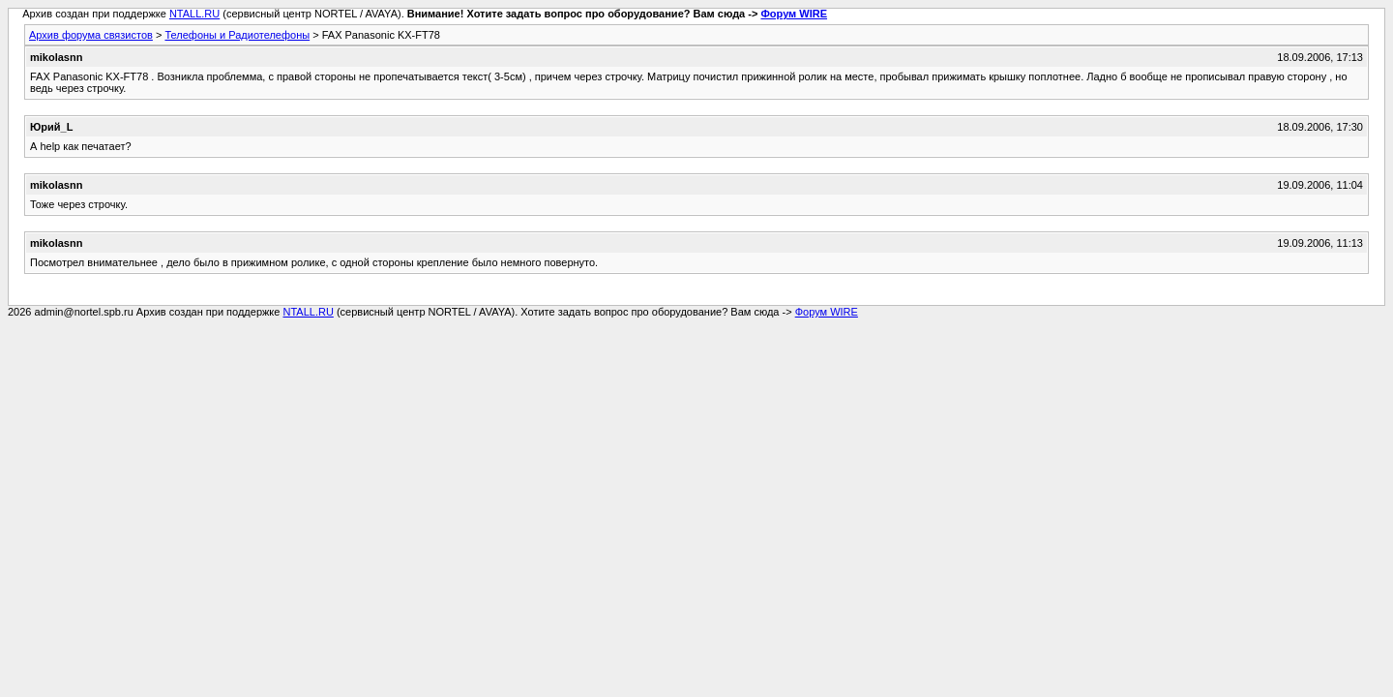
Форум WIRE (793, 13)
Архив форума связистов (91, 35)
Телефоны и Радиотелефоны (237, 35)
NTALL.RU (194, 13)
